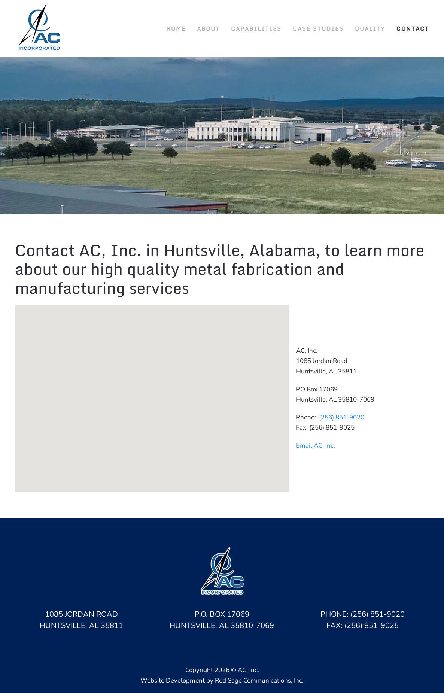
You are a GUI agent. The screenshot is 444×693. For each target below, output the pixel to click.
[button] (151, 391)
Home (176, 28)
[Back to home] (40, 28)
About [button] (208, 28)
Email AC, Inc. (315, 445)
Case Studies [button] (318, 28)
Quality (370, 28)
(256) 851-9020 (341, 417)
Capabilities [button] (256, 28)
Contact (412, 28)
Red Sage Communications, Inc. (259, 680)
